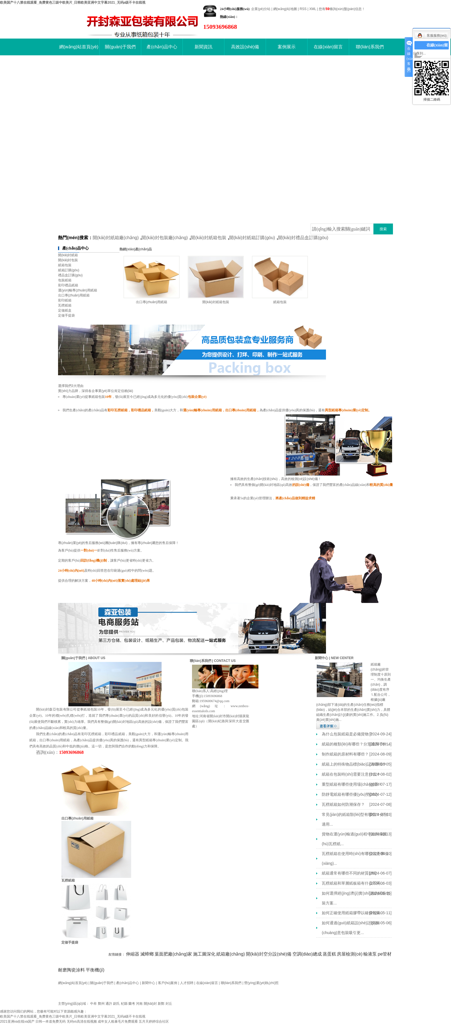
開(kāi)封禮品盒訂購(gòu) (303, 237)
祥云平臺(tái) (126, 997)
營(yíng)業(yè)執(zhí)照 (261, 983)
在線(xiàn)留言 (328, 46)
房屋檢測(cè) (350, 954)
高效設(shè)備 (245, 46)
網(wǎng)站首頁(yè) (79, 46)
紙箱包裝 (64, 265)
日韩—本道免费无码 (50, 1021)
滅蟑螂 (147, 954)
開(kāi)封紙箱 (68, 255)
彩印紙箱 (64, 300)
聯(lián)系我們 (370, 46)
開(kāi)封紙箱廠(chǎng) (116, 237)
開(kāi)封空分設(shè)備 (269, 954)
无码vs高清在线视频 (82, 1021)
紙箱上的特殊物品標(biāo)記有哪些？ (354, 764)
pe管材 (385, 954)
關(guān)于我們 (120, 46)
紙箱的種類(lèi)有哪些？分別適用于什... (356, 744)
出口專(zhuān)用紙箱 (74, 295)
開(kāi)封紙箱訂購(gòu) (252, 237)
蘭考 (131, 1004)
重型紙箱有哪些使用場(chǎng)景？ (352, 784)
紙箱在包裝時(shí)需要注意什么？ (351, 774)
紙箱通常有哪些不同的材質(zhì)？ (349, 873)
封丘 (168, 1004)
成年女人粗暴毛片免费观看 (118, 1021)
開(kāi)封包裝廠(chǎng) (164, 237)
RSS (303, 9)
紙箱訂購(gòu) (68, 270)
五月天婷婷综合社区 (154, 1021)
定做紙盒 (64, 310)
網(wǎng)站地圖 (285, 9)
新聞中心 (148, 983)
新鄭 (161, 1004)
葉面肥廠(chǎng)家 (173, 954)
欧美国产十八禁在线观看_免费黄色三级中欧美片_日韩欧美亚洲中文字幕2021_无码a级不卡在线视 (72, 2)
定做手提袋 (66, 315)
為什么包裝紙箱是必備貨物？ (347, 734)
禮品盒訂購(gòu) (70, 275)
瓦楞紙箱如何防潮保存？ (343, 804)
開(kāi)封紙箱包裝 (208, 237)
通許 (108, 1004)
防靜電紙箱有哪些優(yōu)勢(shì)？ (350, 794)
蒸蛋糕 (329, 954)
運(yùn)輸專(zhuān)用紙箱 (77, 290)
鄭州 (101, 1004)
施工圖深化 (204, 954)
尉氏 (116, 1004)
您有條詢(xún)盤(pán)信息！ (342, 9)
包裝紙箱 (64, 280)
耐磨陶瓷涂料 (71, 970)
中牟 (93, 1004)
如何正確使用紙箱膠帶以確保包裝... (353, 913)
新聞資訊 (203, 46)
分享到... (419, 53)
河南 (139, 1004)
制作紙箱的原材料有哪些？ (345, 754)
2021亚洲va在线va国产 (17, 1021)
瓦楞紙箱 (64, 305)
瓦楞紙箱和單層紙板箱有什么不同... (353, 883)
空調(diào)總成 (307, 954)
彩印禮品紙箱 (68, 285)
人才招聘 (186, 983)
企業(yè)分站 (260, 9)
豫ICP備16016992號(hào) (77, 997)
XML (312, 9)
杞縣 (124, 1004)
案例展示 (287, 46)
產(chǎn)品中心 (162, 46)
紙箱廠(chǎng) (230, 954)
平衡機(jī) (95, 970)
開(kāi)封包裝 (68, 260)
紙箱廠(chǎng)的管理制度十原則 (381, 669)
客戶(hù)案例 (167, 983)
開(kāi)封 (150, 1004)
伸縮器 (132, 954)
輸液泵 (370, 954)
